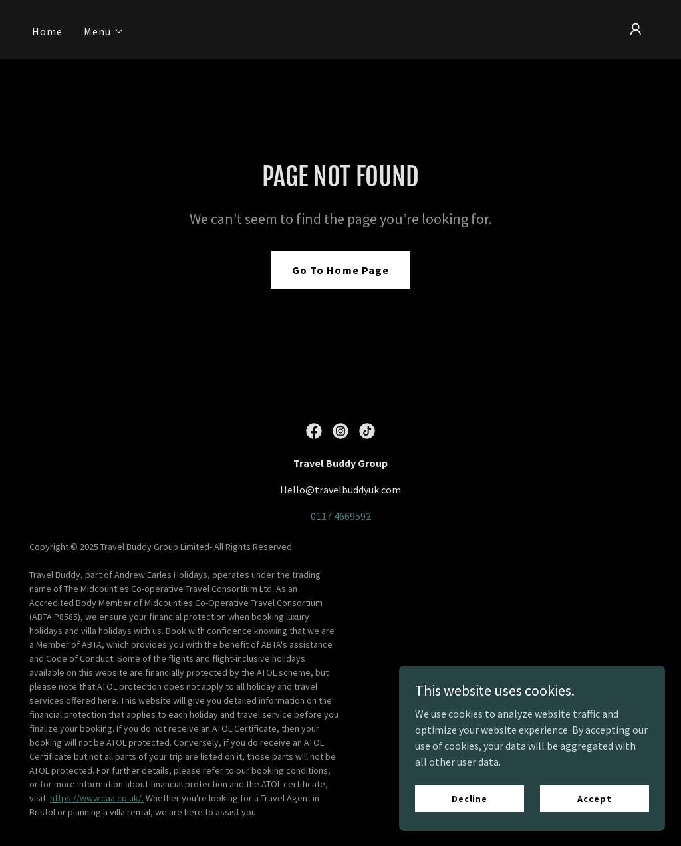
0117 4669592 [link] (341, 516)
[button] (104, 31)
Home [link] (47, 31)
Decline (469, 825)
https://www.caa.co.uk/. (97, 798)
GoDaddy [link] (633, 680)
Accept (594, 825)
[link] (314, 431)
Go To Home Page (340, 270)
